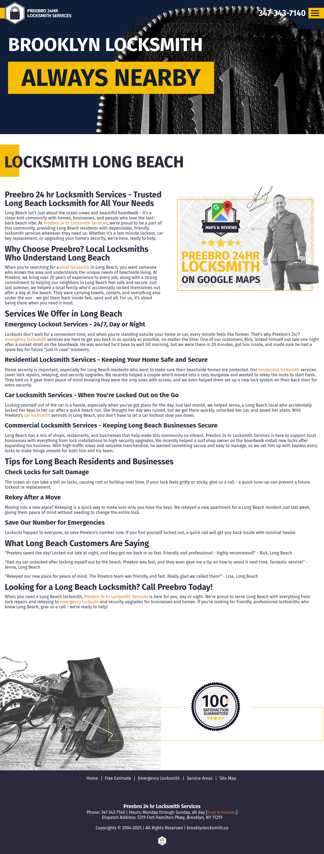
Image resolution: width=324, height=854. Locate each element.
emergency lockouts (79, 601)
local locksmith (74, 267)
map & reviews (221, 812)
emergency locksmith (25, 339)
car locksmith (37, 415)
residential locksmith (278, 369)
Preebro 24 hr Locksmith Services (75, 223)
